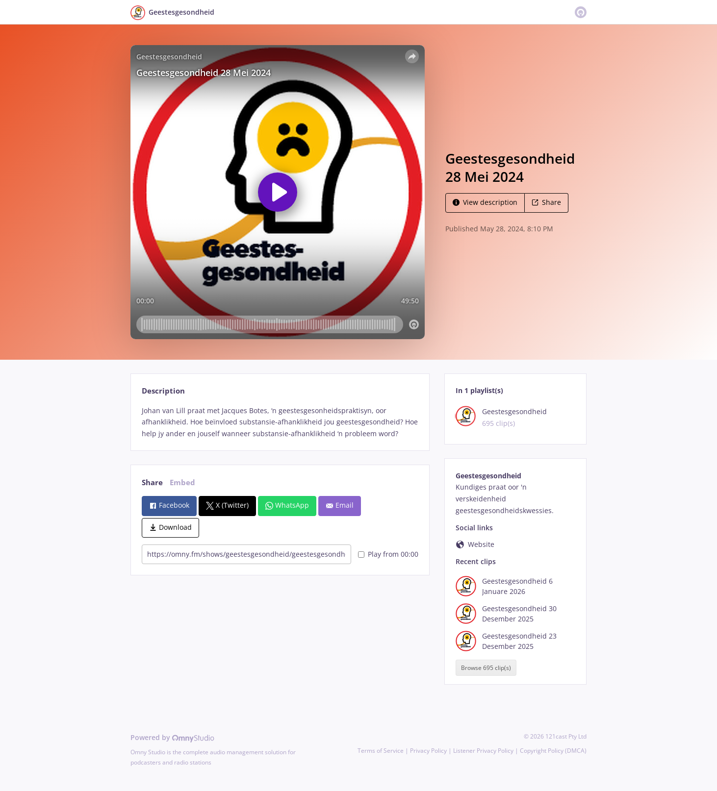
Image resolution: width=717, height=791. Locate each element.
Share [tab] (152, 482)
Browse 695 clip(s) (486, 668)
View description (485, 202)
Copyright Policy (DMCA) (553, 750)
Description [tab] (163, 391)
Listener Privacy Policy (483, 750)
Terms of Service (381, 750)
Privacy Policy (428, 750)
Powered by (172, 737)
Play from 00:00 (388, 554)
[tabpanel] (280, 422)
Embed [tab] (182, 482)
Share (546, 202)
